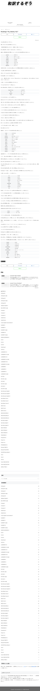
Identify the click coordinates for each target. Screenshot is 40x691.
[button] (38, 478)
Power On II (3, 261)
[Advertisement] (20, 15)
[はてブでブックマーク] (33, 34)
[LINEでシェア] (20, 37)
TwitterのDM (33, 666)
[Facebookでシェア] (20, 34)
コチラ (24, 666)
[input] (20, 479)
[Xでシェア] (7, 34)
